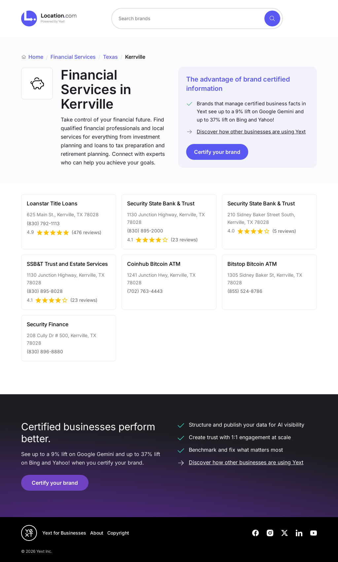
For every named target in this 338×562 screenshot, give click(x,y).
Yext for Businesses (64, 533)
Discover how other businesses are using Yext (251, 131)
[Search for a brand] (187, 18)
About (96, 533)
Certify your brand (217, 152)
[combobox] (197, 18)
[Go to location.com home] (49, 18)
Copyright (118, 533)
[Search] (272, 18)
